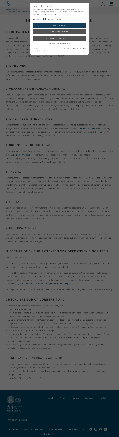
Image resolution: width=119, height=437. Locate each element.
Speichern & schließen (59, 32)
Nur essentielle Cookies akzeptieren (59, 38)
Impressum (67, 48)
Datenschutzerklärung (79, 48)
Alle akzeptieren (59, 25)
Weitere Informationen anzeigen (59, 43)
